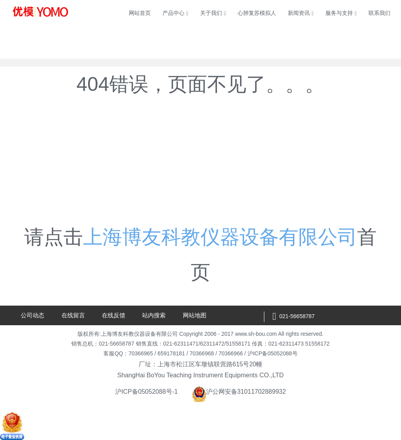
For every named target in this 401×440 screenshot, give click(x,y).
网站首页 (140, 13)
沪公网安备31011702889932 (239, 391)
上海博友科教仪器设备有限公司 (220, 237)
